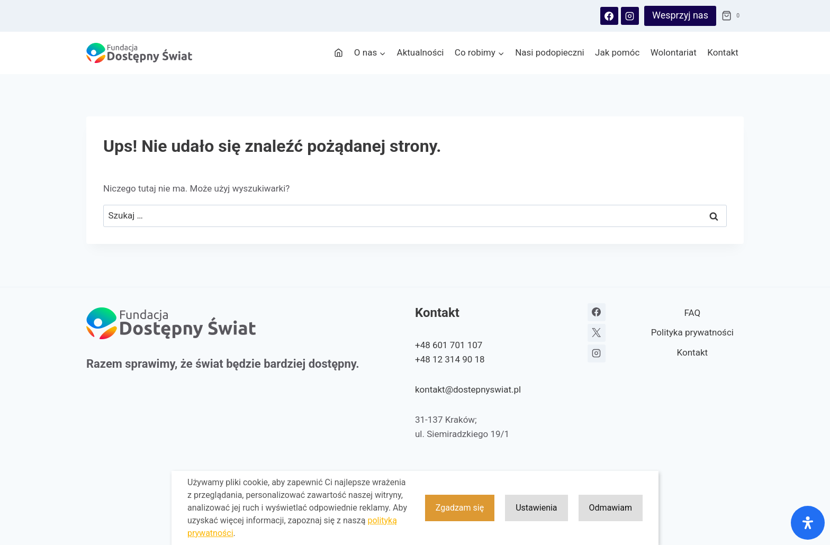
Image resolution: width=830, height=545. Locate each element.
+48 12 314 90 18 (450, 359)
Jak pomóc (617, 52)
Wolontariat (674, 52)
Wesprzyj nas (680, 15)
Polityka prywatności (692, 332)
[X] (597, 333)
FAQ (692, 312)
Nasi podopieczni (549, 52)
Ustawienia (536, 508)
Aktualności (420, 52)
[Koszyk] (732, 16)
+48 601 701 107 (448, 345)
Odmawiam (610, 508)
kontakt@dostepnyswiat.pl (468, 389)
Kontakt (722, 52)
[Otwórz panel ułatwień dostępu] (808, 523)
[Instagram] (630, 16)
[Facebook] (609, 16)
